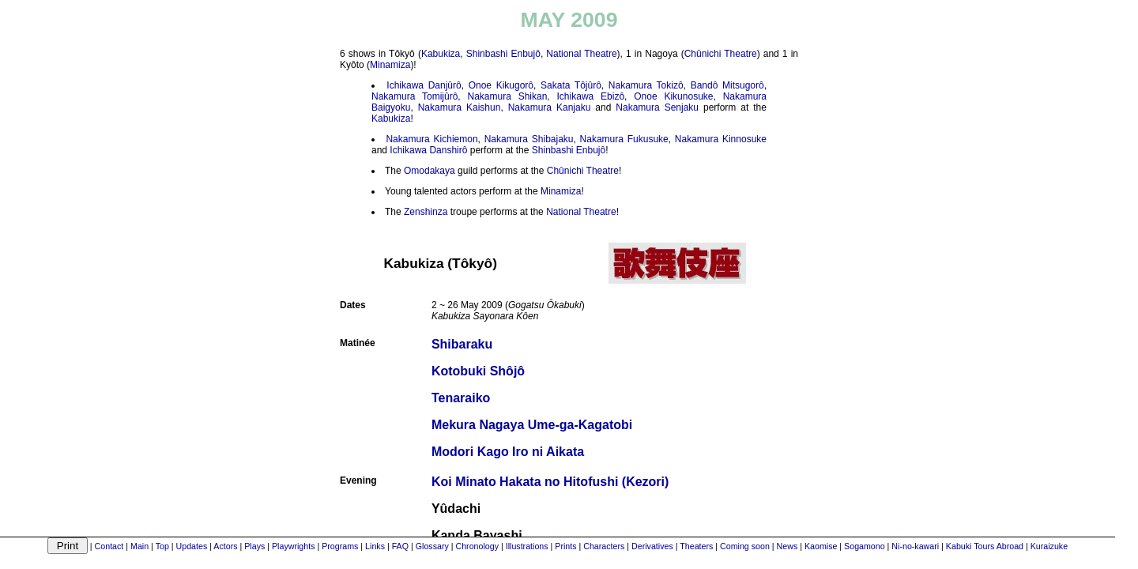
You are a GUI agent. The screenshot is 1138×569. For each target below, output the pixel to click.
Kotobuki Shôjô (478, 371)
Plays (254, 546)
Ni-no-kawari (915, 546)
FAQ (400, 546)
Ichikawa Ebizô (591, 96)
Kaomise (821, 546)
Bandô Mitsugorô (727, 85)
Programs (340, 546)
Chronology (477, 546)
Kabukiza (440, 53)
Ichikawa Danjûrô (423, 85)
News (787, 546)
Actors (225, 546)
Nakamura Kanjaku (549, 107)
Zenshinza (425, 211)
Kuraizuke (1049, 546)
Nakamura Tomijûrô (414, 96)
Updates (192, 546)
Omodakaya (429, 170)
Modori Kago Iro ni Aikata (507, 451)
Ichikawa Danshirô (428, 150)
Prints (565, 546)
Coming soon (745, 546)
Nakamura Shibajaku (529, 139)
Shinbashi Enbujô (503, 53)
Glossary (432, 546)
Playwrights (293, 546)
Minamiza (390, 64)
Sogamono (864, 546)
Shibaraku (461, 344)
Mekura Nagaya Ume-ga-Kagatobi (531, 424)
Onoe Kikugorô (501, 85)
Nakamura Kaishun (459, 107)
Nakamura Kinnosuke (721, 139)
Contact (109, 546)
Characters (603, 546)
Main (139, 546)
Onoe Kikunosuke (673, 96)
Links (375, 546)
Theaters (696, 546)
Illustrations (527, 546)
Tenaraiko (460, 398)
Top (162, 546)
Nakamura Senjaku (657, 107)
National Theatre (581, 53)
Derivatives (652, 546)
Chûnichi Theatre (720, 53)
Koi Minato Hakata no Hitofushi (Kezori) (550, 481)
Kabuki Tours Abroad (984, 546)
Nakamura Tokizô (646, 85)
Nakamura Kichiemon (431, 139)
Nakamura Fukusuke (624, 139)
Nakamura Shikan (507, 96)
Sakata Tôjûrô (571, 85)
